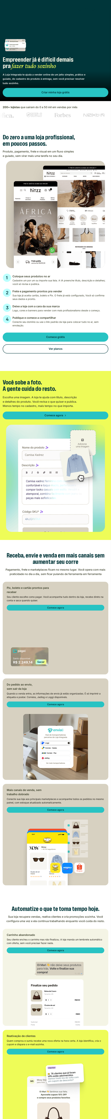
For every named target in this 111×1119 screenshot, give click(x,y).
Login (86, 8)
